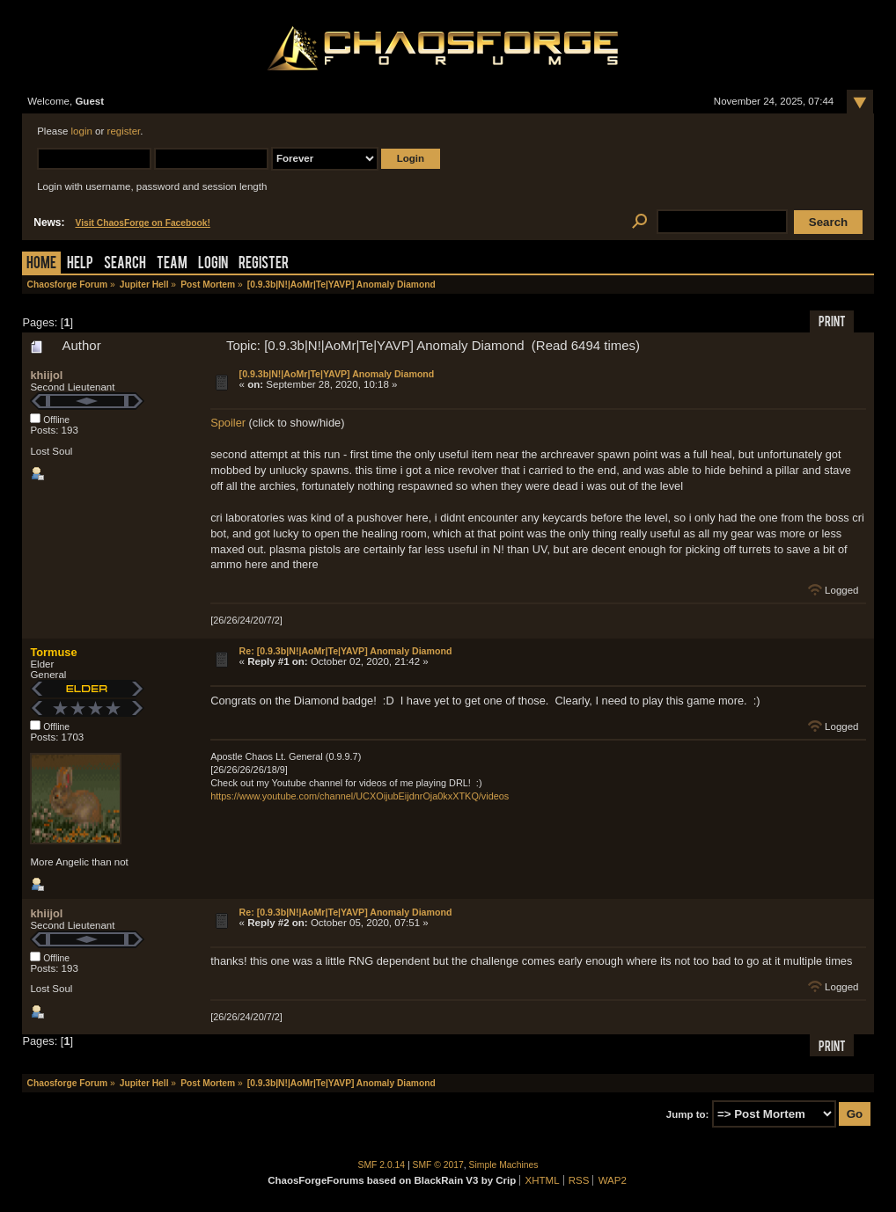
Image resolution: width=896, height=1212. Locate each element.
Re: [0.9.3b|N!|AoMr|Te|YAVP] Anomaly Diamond (345, 651)
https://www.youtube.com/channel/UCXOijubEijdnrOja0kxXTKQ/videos (359, 796)
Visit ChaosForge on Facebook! (142, 223)
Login (213, 264)
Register (264, 264)
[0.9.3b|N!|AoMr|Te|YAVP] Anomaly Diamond (337, 374)
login (81, 131)
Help (80, 264)
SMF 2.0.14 (382, 1165)
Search (125, 264)
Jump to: (687, 1114)
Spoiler (228, 422)
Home (41, 264)
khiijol (46, 375)
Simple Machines (504, 1165)
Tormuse (53, 652)
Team (172, 264)
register (124, 131)
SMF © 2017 (438, 1165)
